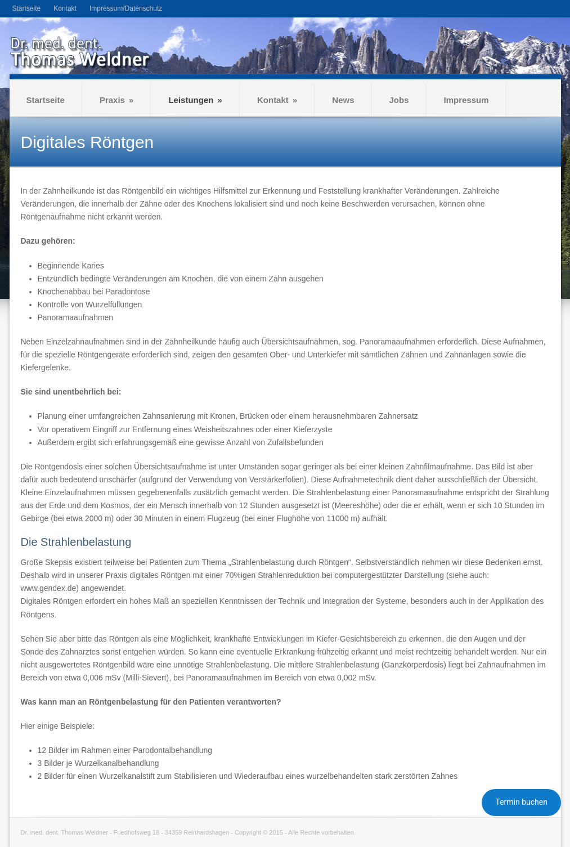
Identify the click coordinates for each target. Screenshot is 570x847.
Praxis (117, 100)
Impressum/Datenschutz (125, 8)
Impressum (466, 100)
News (343, 100)
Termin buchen (521, 801)
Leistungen (195, 100)
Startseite (26, 8)
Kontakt (65, 8)
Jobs (399, 100)
